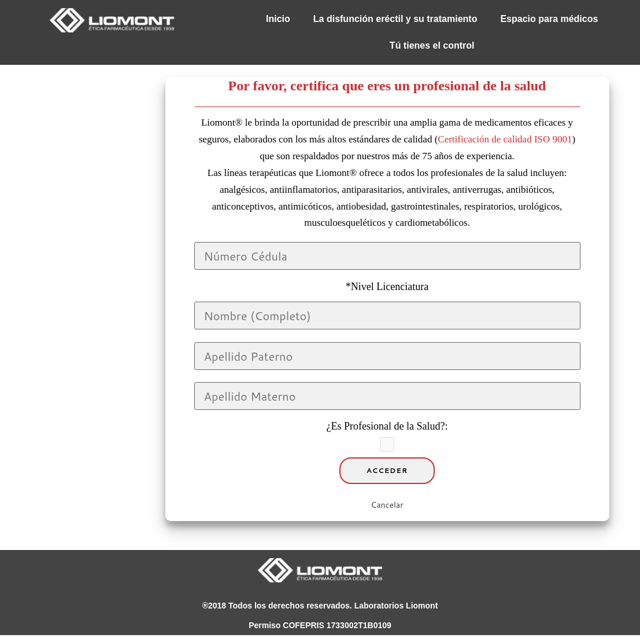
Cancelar (387, 505)
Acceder (387, 470)
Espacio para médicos (549, 19)
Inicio (278, 19)
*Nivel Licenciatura (387, 286)
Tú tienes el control (432, 45)
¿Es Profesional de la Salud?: (387, 426)
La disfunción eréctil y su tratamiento (395, 19)
